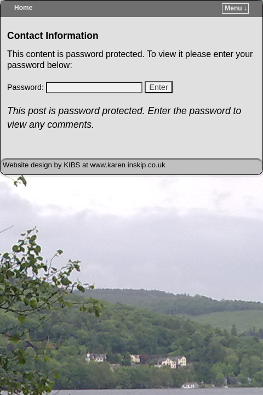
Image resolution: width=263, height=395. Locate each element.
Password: (74, 87)
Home (23, 8)
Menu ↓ (236, 8)
